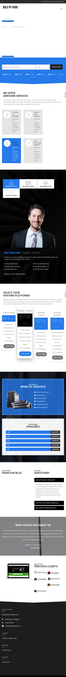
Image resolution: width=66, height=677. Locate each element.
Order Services (7, 641)
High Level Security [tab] (25, 184)
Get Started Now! (8, 21)
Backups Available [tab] (56, 184)
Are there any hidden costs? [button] (46, 498)
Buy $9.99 (55, 423)
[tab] (49, 471)
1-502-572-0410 (46, 1)
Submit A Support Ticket (10, 629)
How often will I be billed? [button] (45, 470)
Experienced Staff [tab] (41, 184)
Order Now (9, 337)
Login (57, 1)
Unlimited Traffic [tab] (10, 184)
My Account (6, 653)
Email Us (53, 1)
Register (62, 1)
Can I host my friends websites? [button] (47, 493)
